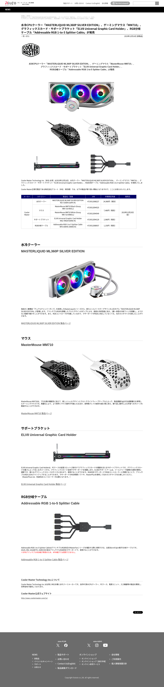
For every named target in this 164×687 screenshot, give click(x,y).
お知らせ (37, 667)
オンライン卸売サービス (91, 664)
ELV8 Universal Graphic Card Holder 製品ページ (43, 484)
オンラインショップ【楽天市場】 (94, 661)
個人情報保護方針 (119, 664)
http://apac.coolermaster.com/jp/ (34, 598)
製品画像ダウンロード (67, 668)
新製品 (36, 658)
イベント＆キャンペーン (43, 661)
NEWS (7, 9)
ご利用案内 (116, 659)
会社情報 (105, 3)
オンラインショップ (89, 658)
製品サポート (68, 3)
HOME (23, 15)
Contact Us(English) (93, 3)
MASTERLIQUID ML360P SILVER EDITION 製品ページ (46, 323)
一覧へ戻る (25, 36)
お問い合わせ (79, 3)
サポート (37, 664)
